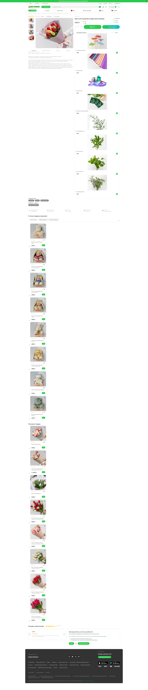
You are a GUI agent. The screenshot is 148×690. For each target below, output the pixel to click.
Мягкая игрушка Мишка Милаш (37, 389)
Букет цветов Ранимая (36, 444)
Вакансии (54, 662)
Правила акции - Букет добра (45, 667)
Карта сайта (48, 672)
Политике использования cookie (88, 680)
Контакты (30, 665)
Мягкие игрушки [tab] (33, 219)
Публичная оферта (112, 676)
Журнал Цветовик (40, 662)
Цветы (39, 13)
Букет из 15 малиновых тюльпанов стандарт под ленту (37, 617)
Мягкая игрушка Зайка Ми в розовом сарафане (37, 267)
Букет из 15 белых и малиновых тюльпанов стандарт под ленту (37, 519)
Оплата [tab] (58, 50)
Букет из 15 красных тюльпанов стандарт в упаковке (37, 592)
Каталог (35, 13)
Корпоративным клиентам (41, 665)
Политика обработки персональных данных (99, 676)
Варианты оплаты (63, 665)
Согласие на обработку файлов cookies (45, 676)
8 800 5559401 (33, 657)
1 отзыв (42, 16)
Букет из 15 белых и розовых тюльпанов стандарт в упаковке (37, 543)
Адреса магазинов (63, 662)
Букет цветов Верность (36, 493)
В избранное (117, 18)
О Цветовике (31, 662)
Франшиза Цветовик (85, 665)
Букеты (37, 200)
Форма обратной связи (104, 657)
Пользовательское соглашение (33, 677)
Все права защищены (40, 672)
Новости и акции (63, 667)
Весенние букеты (45, 200)
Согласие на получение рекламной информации (81, 676)
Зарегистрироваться (83, 643)
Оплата (110, 3)
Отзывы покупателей (36, 626)
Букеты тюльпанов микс (34, 205)
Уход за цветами (32, 667)
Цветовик (30, 13)
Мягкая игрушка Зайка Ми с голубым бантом (37, 292)
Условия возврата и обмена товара (47, 677)
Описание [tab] (34, 50)
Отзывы (100, 3)
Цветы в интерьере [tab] (54, 219)
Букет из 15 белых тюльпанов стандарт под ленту (37, 568)
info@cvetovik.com (104, 654)
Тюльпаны (44, 13)
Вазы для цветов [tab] (43, 219)
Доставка (105, 3)
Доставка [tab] (68, 50)
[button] (30, 3)
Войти (71, 643)
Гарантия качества (74, 665)
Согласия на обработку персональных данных (62, 676)
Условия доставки (53, 665)
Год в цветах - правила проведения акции (79, 662)
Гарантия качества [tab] (46, 50)
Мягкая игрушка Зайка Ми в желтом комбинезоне (37, 366)
